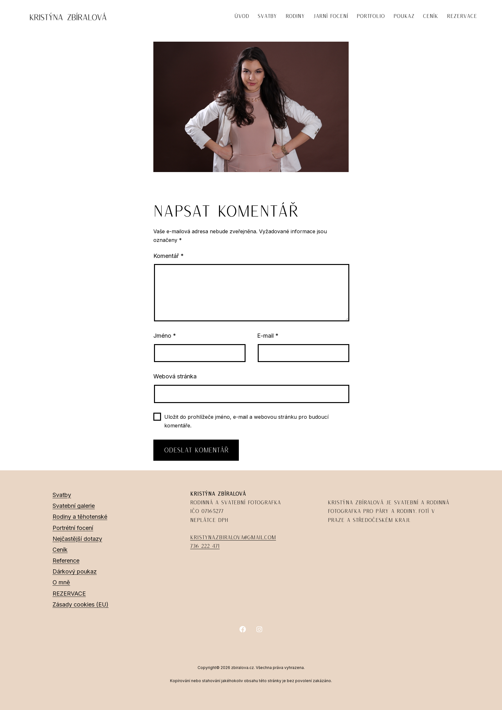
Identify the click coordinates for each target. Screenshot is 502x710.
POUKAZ (404, 16)
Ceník (60, 549)
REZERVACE (462, 16)
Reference (66, 560)
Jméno (164, 335)
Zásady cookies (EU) (81, 604)
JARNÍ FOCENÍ (330, 16)
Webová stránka (175, 376)
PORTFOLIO (371, 16)
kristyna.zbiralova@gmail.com (233, 537)
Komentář (168, 255)
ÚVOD (241, 16)
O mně (61, 582)
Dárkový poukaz (75, 571)
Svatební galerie (74, 505)
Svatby (62, 494)
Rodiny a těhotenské (80, 516)
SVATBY (267, 16)
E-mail (268, 335)
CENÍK (430, 16)
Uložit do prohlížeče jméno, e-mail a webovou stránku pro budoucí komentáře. (246, 421)
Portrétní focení (73, 527)
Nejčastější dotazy (77, 538)
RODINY (295, 16)
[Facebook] (242, 629)
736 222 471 (205, 546)
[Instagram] (259, 629)
